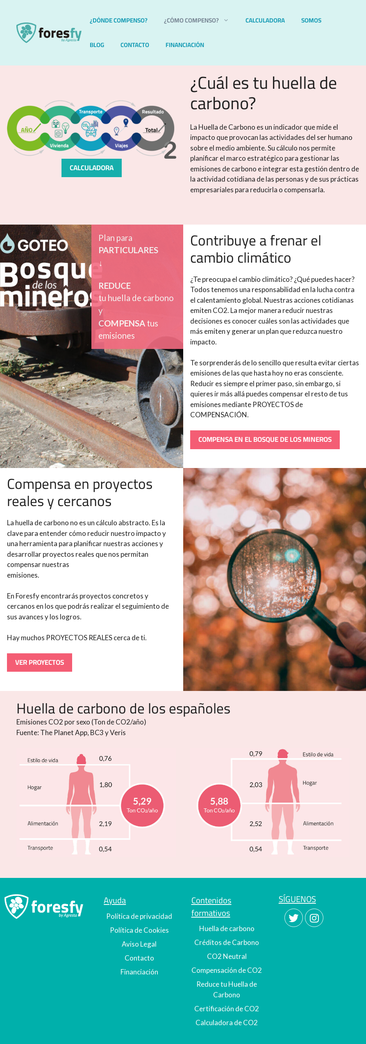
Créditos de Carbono (226, 942)
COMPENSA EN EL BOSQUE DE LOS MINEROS (265, 439)
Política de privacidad (139, 916)
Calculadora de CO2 (227, 1022)
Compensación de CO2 (226, 970)
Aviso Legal (139, 944)
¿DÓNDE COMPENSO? (119, 20)
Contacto (139, 958)
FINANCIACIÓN (185, 45)
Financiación (139, 972)
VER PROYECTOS (39, 662)
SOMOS (311, 20)
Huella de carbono (227, 928)
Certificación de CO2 (226, 1008)
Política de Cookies (139, 930)
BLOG (97, 45)
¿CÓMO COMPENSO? (200, 20)
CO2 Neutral (227, 956)
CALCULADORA (265, 20)
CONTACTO (134, 45)
